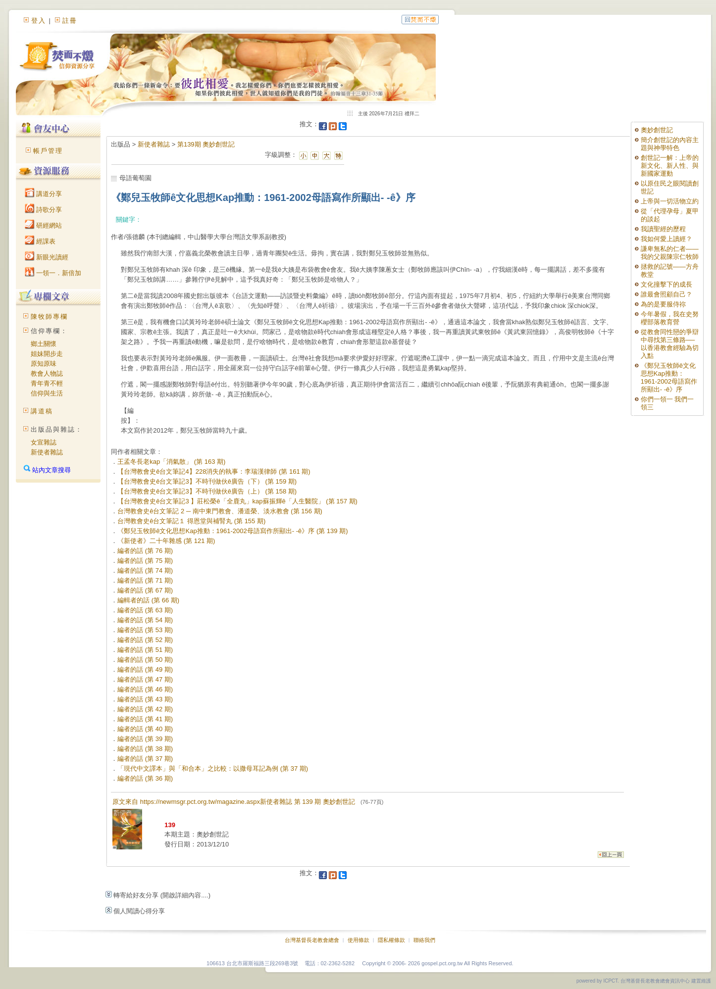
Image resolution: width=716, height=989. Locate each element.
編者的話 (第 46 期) (145, 689)
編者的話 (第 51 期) (145, 649)
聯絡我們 (424, 940)
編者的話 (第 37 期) (145, 758)
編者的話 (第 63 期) (145, 610)
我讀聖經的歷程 (663, 229)
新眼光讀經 (47, 257)
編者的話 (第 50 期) (145, 659)
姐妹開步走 (47, 353)
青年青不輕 (47, 383)
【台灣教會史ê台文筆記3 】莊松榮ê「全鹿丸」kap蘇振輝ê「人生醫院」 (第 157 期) (237, 501)
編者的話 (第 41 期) (145, 719)
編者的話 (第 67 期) (145, 590)
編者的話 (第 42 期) (145, 709)
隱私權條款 (391, 940)
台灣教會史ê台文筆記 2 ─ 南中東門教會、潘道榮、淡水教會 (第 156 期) (219, 511)
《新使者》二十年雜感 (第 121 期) (166, 540)
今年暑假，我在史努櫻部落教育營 (670, 318)
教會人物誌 (47, 373)
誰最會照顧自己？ (666, 294)
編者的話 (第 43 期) (145, 699)
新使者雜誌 (47, 452)
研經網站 (43, 225)
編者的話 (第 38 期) (145, 748)
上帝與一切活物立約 (670, 201)
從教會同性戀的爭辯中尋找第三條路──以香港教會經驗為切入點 (670, 343)
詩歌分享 (43, 209)
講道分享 (43, 194)
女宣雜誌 (43, 442)
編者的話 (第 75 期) (145, 560)
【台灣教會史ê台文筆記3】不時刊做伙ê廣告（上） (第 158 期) (207, 491)
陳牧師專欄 (49, 316)
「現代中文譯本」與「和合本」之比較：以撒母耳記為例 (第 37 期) (212, 768)
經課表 (40, 241)
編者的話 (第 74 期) (145, 570)
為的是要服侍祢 (663, 304)
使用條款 (358, 940)
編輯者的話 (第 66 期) (148, 600)
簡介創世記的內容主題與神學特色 (670, 143)
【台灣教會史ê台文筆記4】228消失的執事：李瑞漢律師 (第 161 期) (213, 471)
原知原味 (43, 363)
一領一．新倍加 (53, 273)
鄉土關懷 (43, 343)
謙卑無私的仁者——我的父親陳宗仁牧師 (670, 252)
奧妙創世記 (657, 130)
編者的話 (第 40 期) (145, 729)
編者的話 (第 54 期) (145, 620)
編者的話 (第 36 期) (145, 778)
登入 (38, 20)
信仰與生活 (47, 393)
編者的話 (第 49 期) (145, 669)
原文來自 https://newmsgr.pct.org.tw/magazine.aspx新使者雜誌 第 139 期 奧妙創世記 (247, 801)
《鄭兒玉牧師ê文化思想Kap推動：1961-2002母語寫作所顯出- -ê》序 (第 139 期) (232, 531)
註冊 (69, 20)
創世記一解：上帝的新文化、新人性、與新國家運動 (670, 165)
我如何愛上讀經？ (666, 239)
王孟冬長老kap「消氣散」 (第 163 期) (171, 461)
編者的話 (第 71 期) (145, 580)
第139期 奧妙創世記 (206, 144)
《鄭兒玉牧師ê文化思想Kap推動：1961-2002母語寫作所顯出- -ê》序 (669, 377)
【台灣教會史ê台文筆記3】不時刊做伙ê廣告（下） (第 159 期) (207, 481)
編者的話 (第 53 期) (145, 630)
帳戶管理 (48, 150)
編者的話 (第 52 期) (145, 639)
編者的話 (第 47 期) (145, 679)
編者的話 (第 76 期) (145, 550)
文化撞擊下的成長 (666, 284)
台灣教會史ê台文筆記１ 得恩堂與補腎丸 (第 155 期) (191, 521)
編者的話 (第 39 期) (145, 738)
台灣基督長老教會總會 (312, 940)
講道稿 (42, 411)
